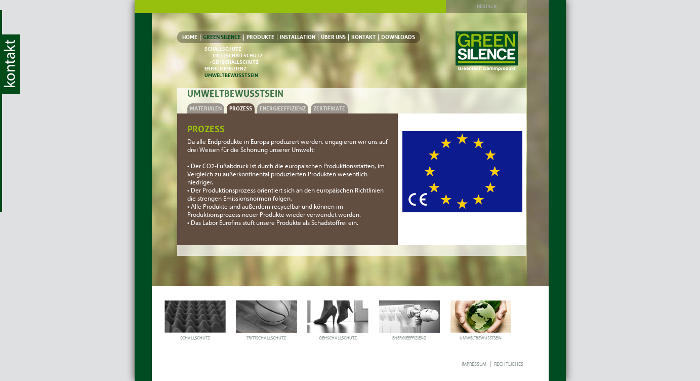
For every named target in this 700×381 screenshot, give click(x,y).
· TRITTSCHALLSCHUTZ (236, 55)
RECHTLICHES (508, 364)
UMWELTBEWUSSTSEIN (231, 75)
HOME (189, 37)
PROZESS (240, 108)
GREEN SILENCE (222, 37)
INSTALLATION (297, 37)
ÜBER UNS (333, 37)
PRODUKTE (260, 37)
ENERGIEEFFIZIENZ (225, 68)
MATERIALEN (206, 108)
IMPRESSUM (474, 364)
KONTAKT (363, 37)
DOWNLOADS (398, 37)
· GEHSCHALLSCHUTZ (234, 62)
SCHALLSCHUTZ (222, 49)
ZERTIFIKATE (329, 108)
